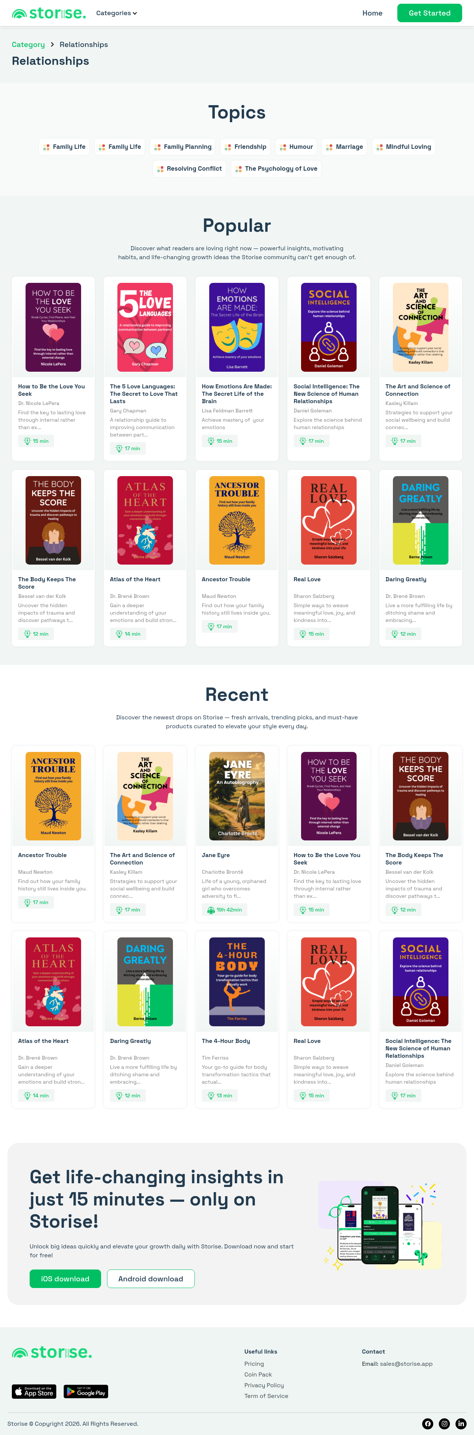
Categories (116, 13)
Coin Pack (258, 1374)
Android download (150, 1279)
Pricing (254, 1364)
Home (373, 13)
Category (28, 44)
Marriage (344, 146)
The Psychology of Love (276, 168)
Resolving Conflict (189, 168)
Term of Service (266, 1396)
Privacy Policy (264, 1385)
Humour (296, 146)
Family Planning (183, 146)
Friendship (245, 146)
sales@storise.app (397, 1364)
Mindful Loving (403, 146)
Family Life (64, 146)
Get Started (430, 13)
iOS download (65, 1279)
